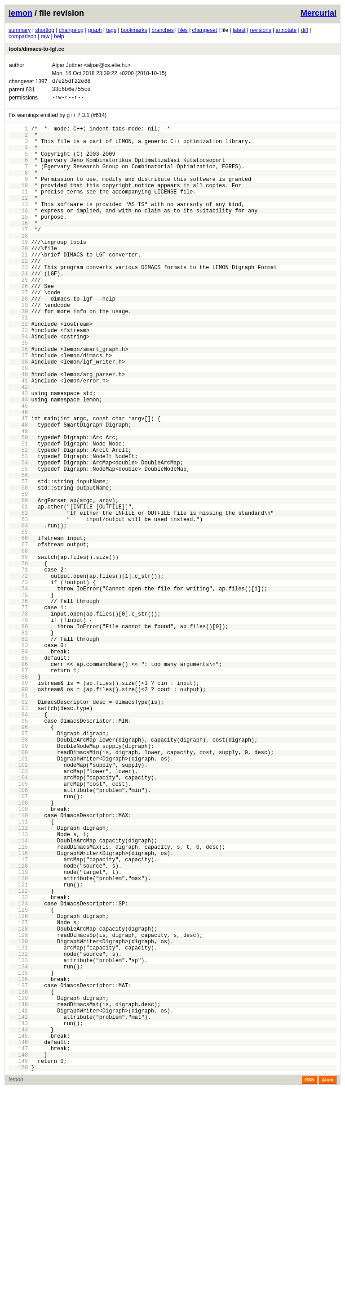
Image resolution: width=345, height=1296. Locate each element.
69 (18, 654)
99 (18, 883)
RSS (309, 1286)
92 (18, 830)
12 (18, 218)
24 (18, 310)
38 (18, 417)
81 (18, 746)
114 (18, 998)
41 (18, 440)
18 (18, 264)
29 (18, 348)
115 (18, 1006)
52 (18, 524)
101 (18, 899)
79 (18, 730)
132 (18, 1136)
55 (18, 547)
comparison (22, 36)
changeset (204, 30)
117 (18, 1021)
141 (18, 1205)
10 (18, 203)
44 (18, 463)
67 (18, 639)
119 (18, 1036)
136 (18, 1166)
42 (18, 447)
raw (45, 36)
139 (18, 1189)
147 (18, 1251)
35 (18, 394)
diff (304, 30)
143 (18, 1220)
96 (18, 860)
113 (18, 990)
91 (18, 822)
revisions (260, 30)
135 (18, 1159)
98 (18, 876)
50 (18, 509)
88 (18, 799)
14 (18, 233)
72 (18, 677)
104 (18, 922)
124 (18, 1075)
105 (18, 929)
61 (18, 593)
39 (18, 424)
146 (18, 1243)
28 (18, 340)
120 (18, 1044)
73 (18, 684)
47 (18, 486)
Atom (327, 1286)
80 (18, 738)
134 (18, 1151)
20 (18, 279)
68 (18, 646)
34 (18, 386)
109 (18, 960)
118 (18, 1029)
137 (18, 1174)
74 (18, 692)
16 (18, 248)
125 (18, 1082)
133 (18, 1144)
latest (239, 30)
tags (111, 30)
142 (18, 1212)
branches (162, 30)
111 (18, 975)
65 (18, 623)
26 (18, 325)
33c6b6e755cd (71, 91)
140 (18, 1197)
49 (18, 501)
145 (18, 1235)
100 (18, 891)
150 (18, 1274)
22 (18, 294)
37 (18, 409)
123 (18, 1067)
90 (18, 815)
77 (18, 715)
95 (18, 853)
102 (18, 906)
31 (18, 363)
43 (18, 455)
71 (18, 669)
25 (18, 317)
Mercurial (318, 13)
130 (18, 1121)
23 (18, 302)
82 (18, 753)
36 (18, 401)
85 (18, 776)
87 (18, 792)
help (59, 36)
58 (18, 570)
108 (18, 952)
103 (18, 914)
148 (18, 1258)
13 (18, 226)
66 (18, 631)
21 (18, 287)
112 (18, 983)
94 (18, 845)
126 (18, 1090)
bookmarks (134, 30)
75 (18, 700)
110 (18, 968)
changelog (71, 30)
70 (18, 662)
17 (18, 256)
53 (18, 532)
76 (18, 707)
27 (18, 333)
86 (18, 784)
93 (18, 838)
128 (18, 1105)
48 (18, 493)
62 (18, 600)
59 (18, 577)
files (182, 30)
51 (18, 516)
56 (18, 554)
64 (18, 616)
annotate (286, 30)
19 (18, 271)
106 (18, 937)
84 (18, 769)
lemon (20, 13)
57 (18, 562)
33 (18, 378)
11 (18, 210)
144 (18, 1228)
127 (18, 1098)
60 (18, 585)
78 (18, 723)
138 (18, 1182)
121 (18, 1052)
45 (18, 470)
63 (18, 608)
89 (18, 807)
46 (18, 478)
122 (18, 1059)
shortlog (44, 30)
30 (18, 356)
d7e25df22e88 (71, 82)
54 (18, 539)
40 (18, 432)
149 (18, 1266)
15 (18, 241)
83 (18, 761)
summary (20, 30)
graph (95, 30)
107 (18, 945)
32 (18, 371)
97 (18, 868)
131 (18, 1128)
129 (18, 1113)
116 (18, 1013)
